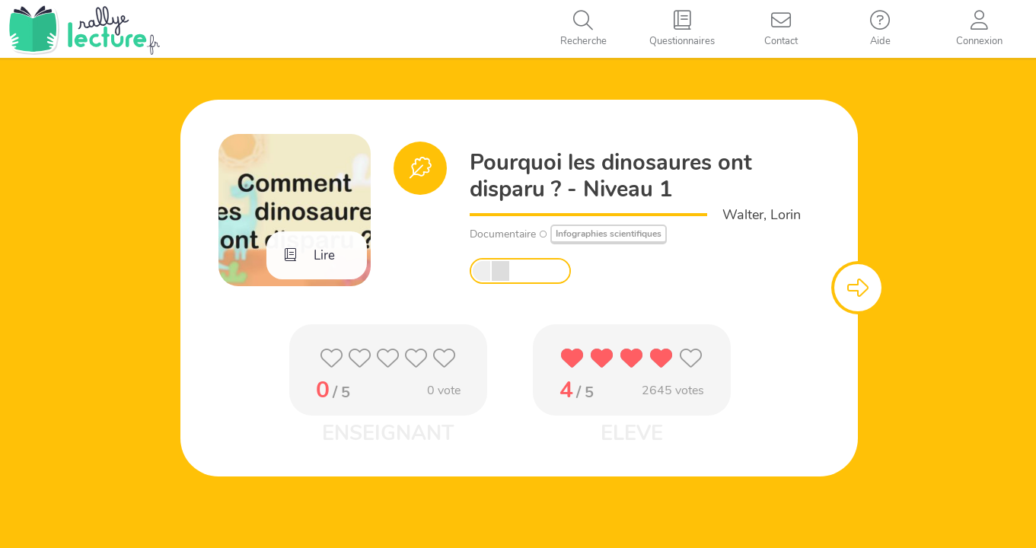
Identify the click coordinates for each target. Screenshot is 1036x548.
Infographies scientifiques (608, 234)
